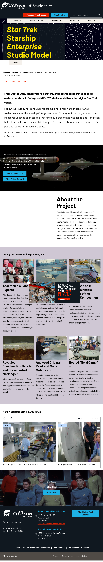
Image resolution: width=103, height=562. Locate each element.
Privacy (56, 557)
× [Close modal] (28, 283)
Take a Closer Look (14, 175)
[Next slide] (11, 420)
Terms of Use (67, 557)
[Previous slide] (4, 420)
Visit (16, 22)
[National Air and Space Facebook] (4, 524)
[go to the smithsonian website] (44, 7)
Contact (85, 549)
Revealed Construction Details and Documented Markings (17, 369)
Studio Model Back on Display (76, 466)
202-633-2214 (43, 522)
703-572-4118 (42, 540)
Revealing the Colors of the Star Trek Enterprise (24, 466)
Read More (51, 494)
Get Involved (73, 549)
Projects (38, 74)
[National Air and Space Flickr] (20, 524)
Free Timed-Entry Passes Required (51, 525)
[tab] (79, 420)
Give (90, 22)
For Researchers (26, 74)
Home (7, 74)
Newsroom (45, 549)
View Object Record (15, 180)
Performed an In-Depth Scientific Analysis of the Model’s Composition (83, 294)
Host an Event (59, 549)
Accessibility (81, 557)
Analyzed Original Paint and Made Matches (48, 367)
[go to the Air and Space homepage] (17, 515)
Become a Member (30, 549)
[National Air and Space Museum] (17, 6)
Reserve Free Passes (32, 16)
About (17, 549)
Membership (55, 16)
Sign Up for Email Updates (85, 515)
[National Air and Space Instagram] (12, 524)
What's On (34, 22)
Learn (73, 22)
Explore (55, 22)
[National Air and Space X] (8, 524)
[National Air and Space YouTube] (16, 524)
